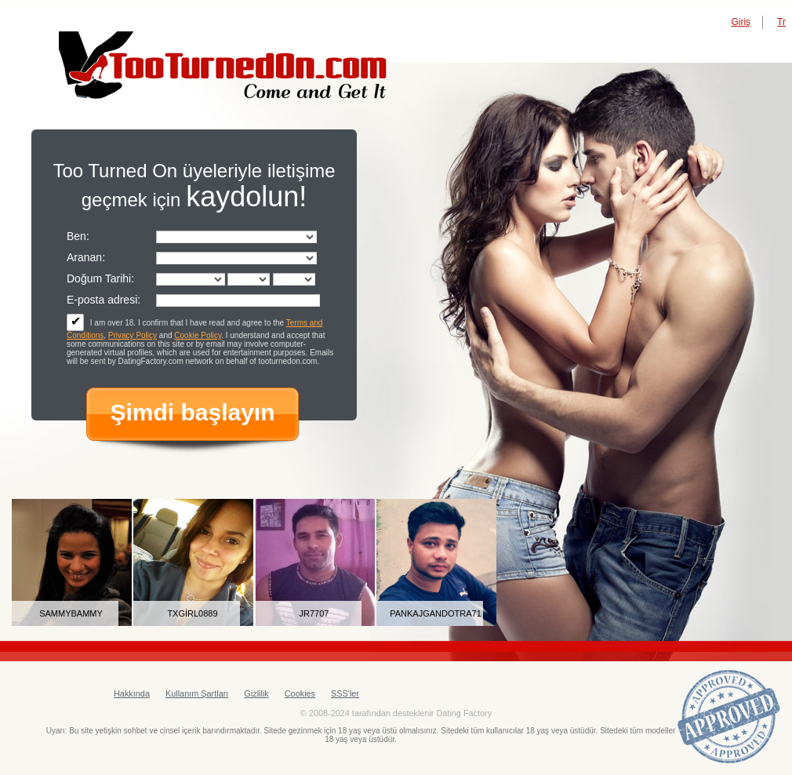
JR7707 (314, 613)
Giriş (740, 21)
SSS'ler (345, 693)
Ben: (78, 236)
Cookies (300, 693)
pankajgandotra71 (435, 613)
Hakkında (132, 693)
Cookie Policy (197, 335)
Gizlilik (256, 693)
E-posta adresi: (103, 299)
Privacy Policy (132, 335)
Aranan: (86, 257)
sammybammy (71, 613)
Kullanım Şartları (196, 693)
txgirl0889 (192, 613)
